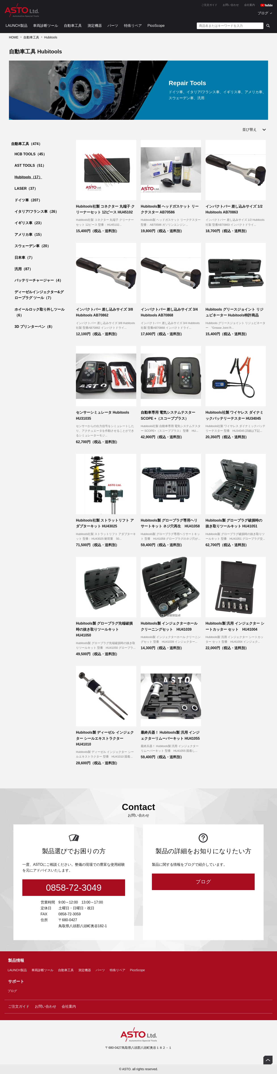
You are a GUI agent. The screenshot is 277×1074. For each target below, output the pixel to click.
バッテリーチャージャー (39, 280)
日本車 (24, 257)
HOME (13, 37)
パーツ (112, 25)
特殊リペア (133, 25)
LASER (26, 188)
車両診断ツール (45, 25)
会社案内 (249, 4)
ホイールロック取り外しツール (40, 312)
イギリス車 (29, 223)
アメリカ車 (29, 234)
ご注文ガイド (209, 4)
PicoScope (156, 25)
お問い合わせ (231, 4)
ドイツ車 (28, 200)
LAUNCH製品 (16, 25)
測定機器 (95, 25)
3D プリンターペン (34, 327)
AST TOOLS (30, 165)
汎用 (24, 269)
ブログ (263, 13)
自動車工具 (73, 25)
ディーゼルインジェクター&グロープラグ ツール (39, 295)
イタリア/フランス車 (37, 211)
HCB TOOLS (31, 154)
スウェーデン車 (33, 246)
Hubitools (28, 177)
